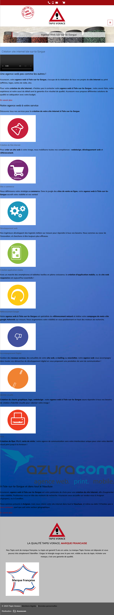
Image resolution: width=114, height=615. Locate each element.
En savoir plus (6, 100)
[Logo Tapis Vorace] (57, 6)
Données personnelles (47, 606)
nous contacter (6, 507)
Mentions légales (29, 606)
